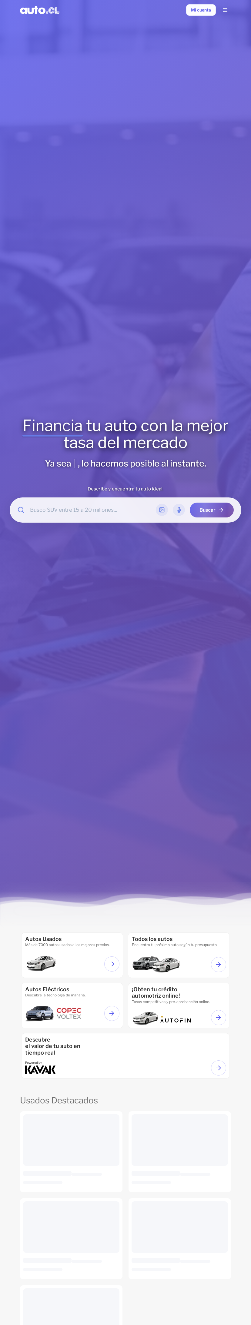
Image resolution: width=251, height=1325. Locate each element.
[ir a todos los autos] (179, 955)
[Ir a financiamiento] (179, 1005)
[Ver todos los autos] (218, 964)
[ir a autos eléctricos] (72, 1005)
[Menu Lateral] (224, 10)
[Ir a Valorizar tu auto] (218, 1068)
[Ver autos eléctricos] (112, 1013)
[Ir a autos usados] (72, 955)
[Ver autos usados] (112, 964)
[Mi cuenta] (201, 10)
